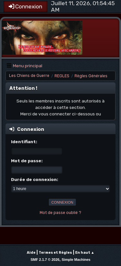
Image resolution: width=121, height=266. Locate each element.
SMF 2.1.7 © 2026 (45, 259)
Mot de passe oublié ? (60, 212)
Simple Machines (76, 259)
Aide (31, 252)
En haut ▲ (85, 252)
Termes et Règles (55, 252)
